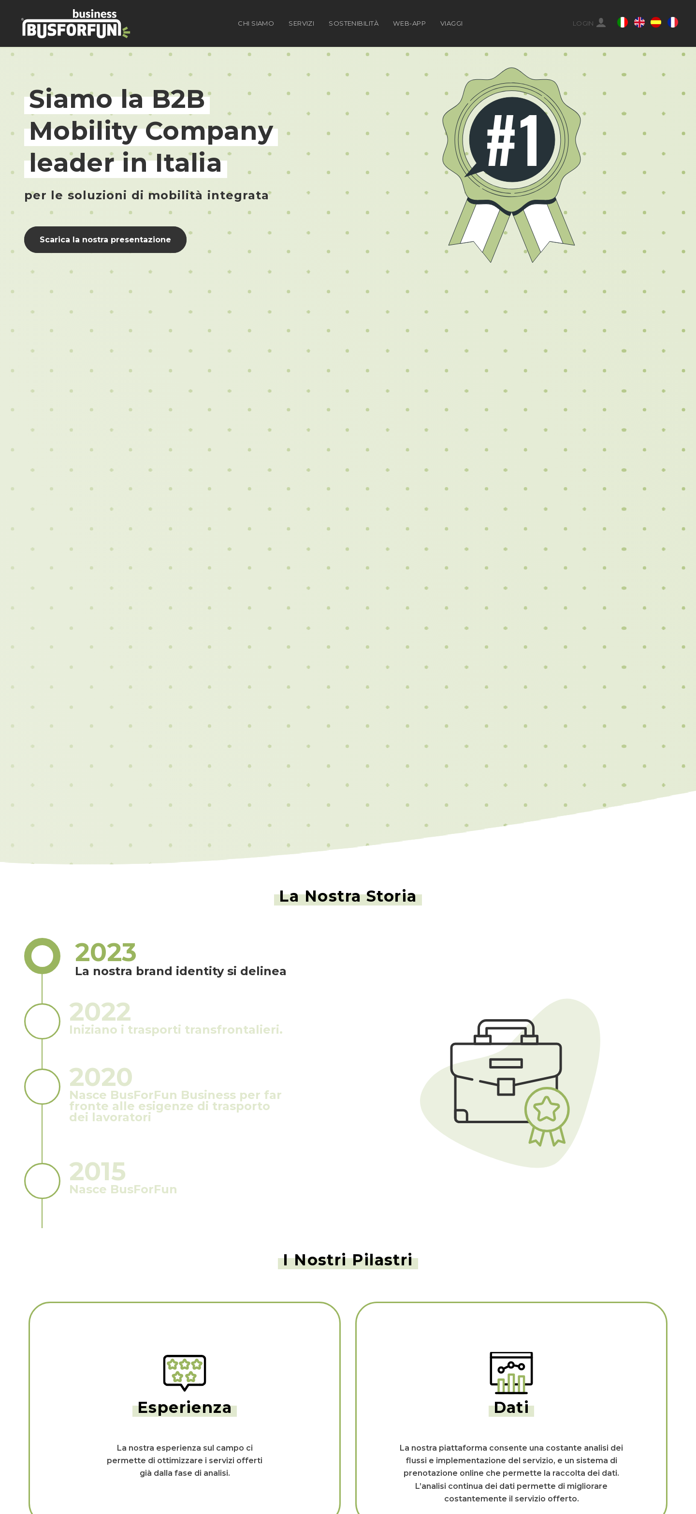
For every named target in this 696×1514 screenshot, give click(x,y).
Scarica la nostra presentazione (105, 239)
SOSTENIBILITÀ (353, 23)
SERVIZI (301, 23)
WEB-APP (409, 23)
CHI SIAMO (256, 23)
